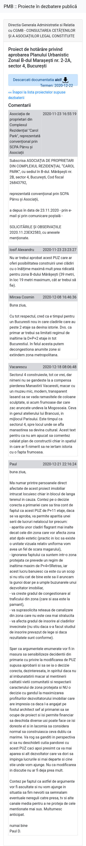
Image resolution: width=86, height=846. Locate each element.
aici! (61, 80)
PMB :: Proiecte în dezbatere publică (40, 6)
